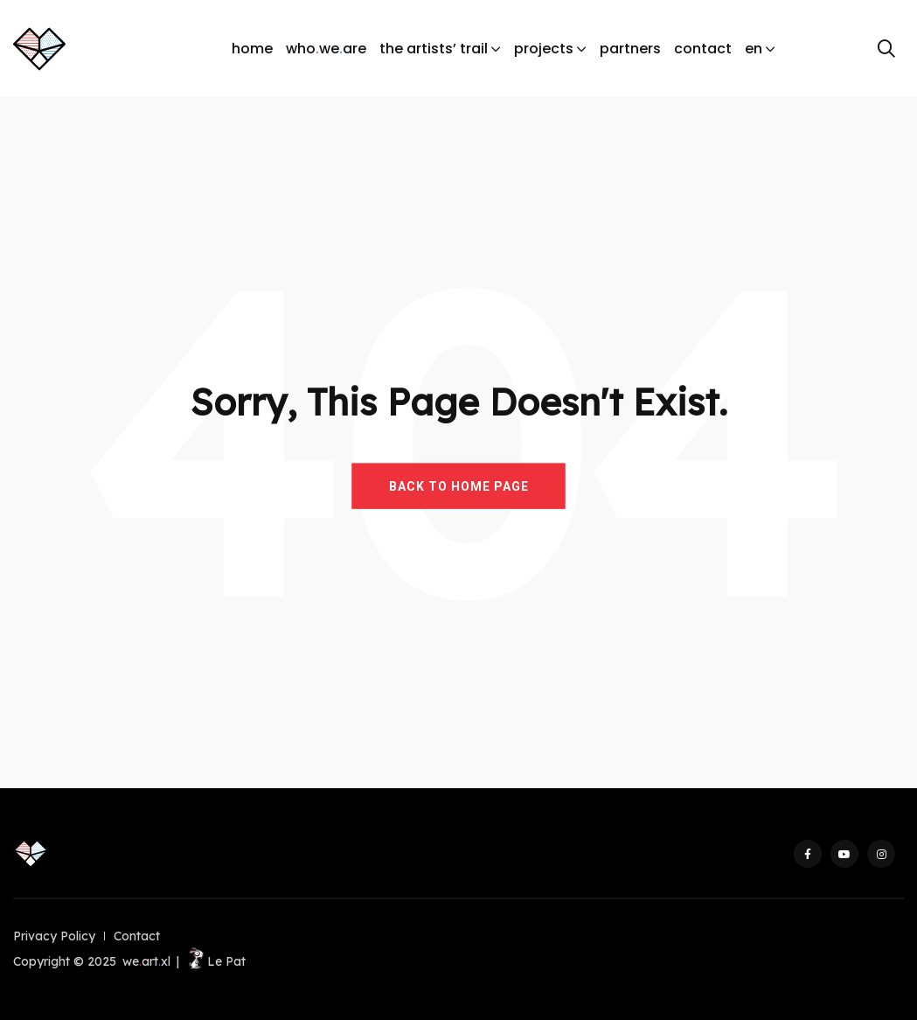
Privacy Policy (54, 936)
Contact (137, 936)
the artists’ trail (433, 48)
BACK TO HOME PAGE (459, 486)
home (252, 48)
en (753, 48)
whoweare (326, 48)
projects (543, 48)
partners (630, 48)
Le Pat (215, 961)
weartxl (146, 961)
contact (703, 48)
